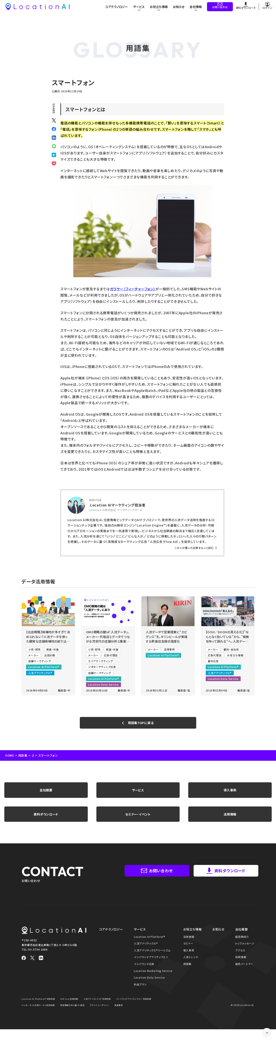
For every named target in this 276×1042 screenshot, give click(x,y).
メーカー (33, 657)
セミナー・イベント (138, 819)
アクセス (240, 957)
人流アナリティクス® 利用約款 (103, 1005)
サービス (138, 793)
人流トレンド (190, 963)
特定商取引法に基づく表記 (122, 1011)
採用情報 (240, 963)
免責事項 (53, 1017)
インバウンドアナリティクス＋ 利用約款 (41, 1011)
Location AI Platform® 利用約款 (40, 1005)
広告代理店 (111, 657)
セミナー (188, 950)
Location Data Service (103, 686)
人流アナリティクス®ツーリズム (152, 957)
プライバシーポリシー (32, 1017)
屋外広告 (213, 663)
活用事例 (169, 651)
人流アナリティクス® (40, 674)
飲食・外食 (52, 651)
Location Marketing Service (153, 977)
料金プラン (140, 991)
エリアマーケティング (100, 663)
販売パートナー (244, 970)
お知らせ (178, 8)
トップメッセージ (244, 950)
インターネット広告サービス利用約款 (84, 1011)
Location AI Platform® (44, 668)
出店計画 (49, 657)
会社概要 (46, 793)
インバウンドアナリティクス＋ (151, 963)
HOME (9, 758)
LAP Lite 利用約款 (73, 1005)
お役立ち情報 (235, 657)
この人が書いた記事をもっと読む (194, 548)
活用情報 (230, 819)
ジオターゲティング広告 (102, 668)
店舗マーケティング (39, 663)
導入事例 (230, 793)
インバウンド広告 (144, 970)
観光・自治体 (231, 651)
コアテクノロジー (113, 8)
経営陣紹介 (242, 943)
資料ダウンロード (46, 819)
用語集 (23, 758)
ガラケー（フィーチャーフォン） (132, 288)
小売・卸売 (34, 651)
